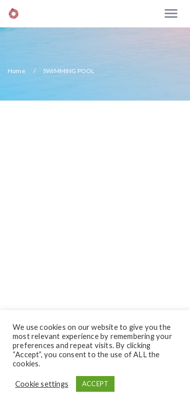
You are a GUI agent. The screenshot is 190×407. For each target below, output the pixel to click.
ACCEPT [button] (95, 384)
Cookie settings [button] (41, 384)
